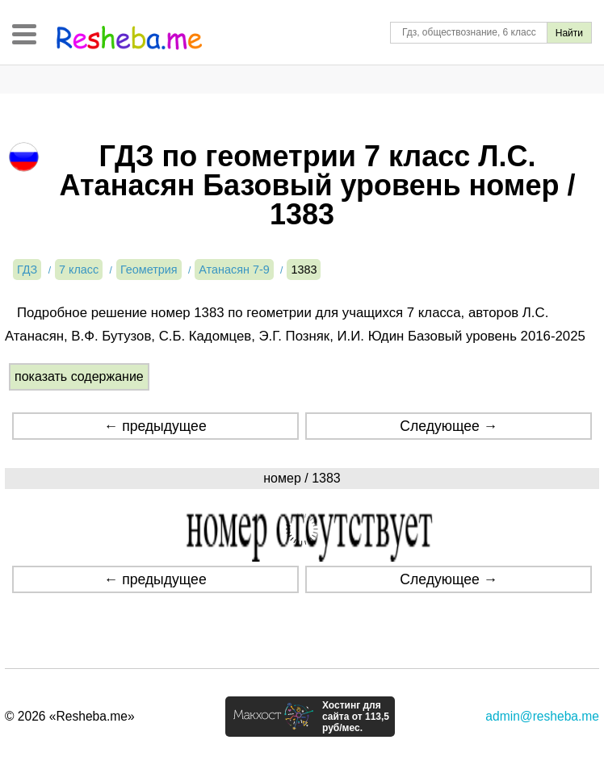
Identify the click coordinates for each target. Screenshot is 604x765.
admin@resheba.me (542, 716)
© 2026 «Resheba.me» (70, 716)
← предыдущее (155, 426)
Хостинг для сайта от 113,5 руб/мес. (355, 717)
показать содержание (79, 376)
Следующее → (448, 426)
